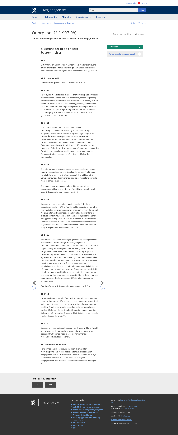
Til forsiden (113, 47)
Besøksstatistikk (79, 422)
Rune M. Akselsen (127, 408)
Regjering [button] (101, 17)
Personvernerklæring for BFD (121, 420)
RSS (74, 428)
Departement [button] (83, 17)
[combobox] (113, 10)
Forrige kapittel (34, 288)
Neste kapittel (102, 288)
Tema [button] (35, 17)
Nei (50, 384)
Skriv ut (143, 23)
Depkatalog (125, 416)
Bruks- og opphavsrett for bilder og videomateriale (86, 419)
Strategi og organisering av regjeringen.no (89, 404)
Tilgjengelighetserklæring (82, 415)
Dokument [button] (50, 17)
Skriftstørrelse (131, 3)
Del (134, 23)
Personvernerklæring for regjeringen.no (88, 410)
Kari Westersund (131, 406)
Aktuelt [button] (66, 17)
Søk (142, 10)
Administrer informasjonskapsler (85, 412)
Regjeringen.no (53, 10)
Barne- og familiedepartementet (129, 34)
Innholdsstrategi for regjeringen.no (86, 407)
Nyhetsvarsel (78, 425)
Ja (37, 384)
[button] (46, 23)
